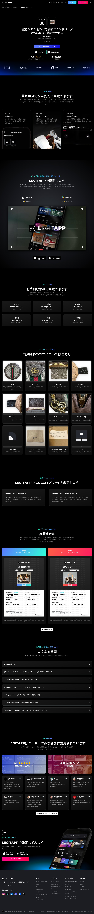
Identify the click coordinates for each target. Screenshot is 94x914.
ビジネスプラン (72, 2)
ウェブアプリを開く (83, 2)
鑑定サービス (52, 2)
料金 (62, 2)
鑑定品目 (58, 2)
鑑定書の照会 (47, 629)
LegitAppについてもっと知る (47, 813)
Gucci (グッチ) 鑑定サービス (15, 7)
